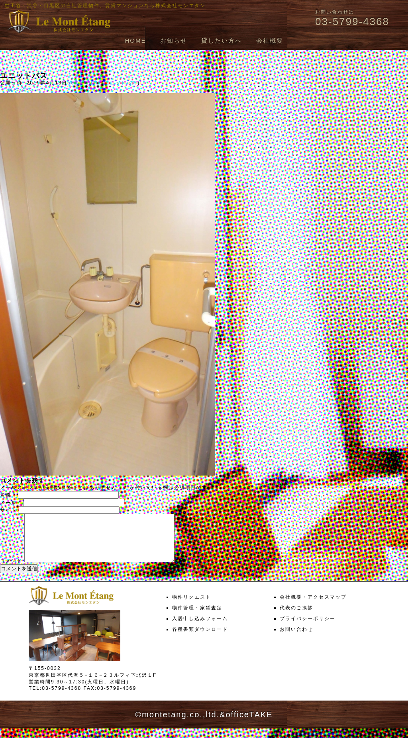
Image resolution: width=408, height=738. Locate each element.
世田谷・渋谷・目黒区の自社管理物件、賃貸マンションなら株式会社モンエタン (105, 5)
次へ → (30, 89)
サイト (8, 510)
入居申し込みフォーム (200, 628)
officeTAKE (249, 724)
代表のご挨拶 (296, 617)
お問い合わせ (296, 639)
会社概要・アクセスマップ (313, 606)
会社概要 (269, 40)
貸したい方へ (221, 40)
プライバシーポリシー (307, 628)
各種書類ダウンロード (200, 639)
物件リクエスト (191, 606)
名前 (8, 495)
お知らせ (173, 40)
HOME (135, 40)
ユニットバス (120, 83)
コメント (11, 570)
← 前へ (9, 89)
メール (11, 502)
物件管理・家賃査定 (197, 617)
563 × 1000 (83, 83)
